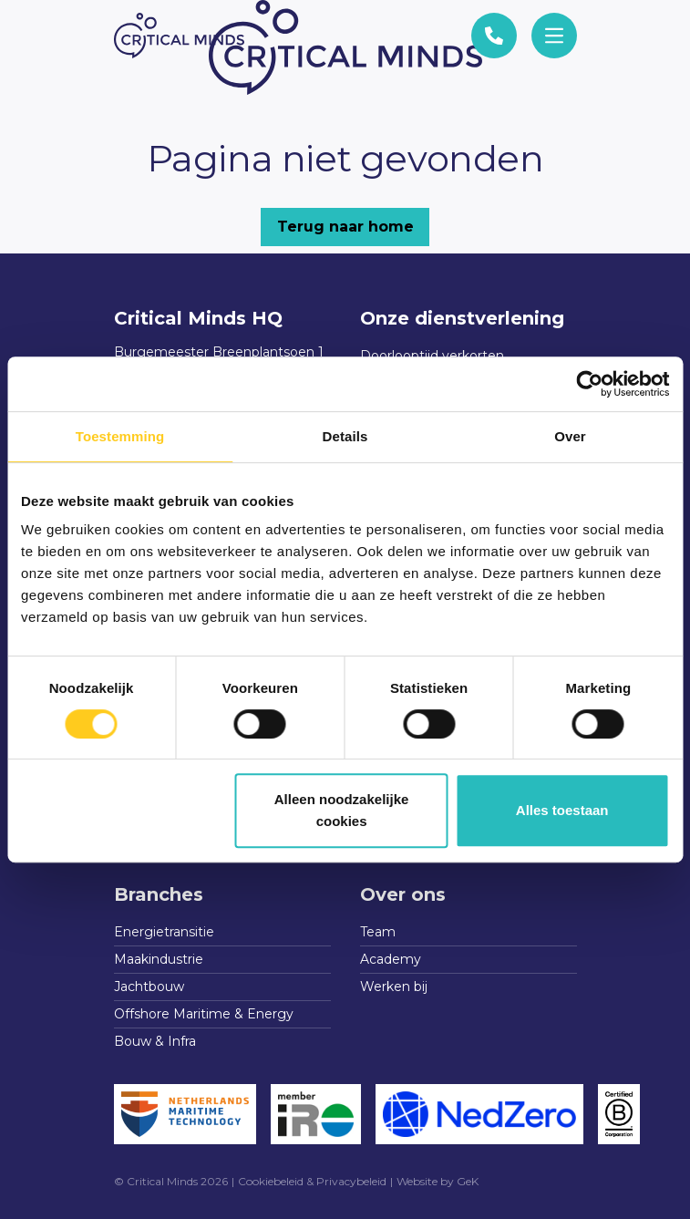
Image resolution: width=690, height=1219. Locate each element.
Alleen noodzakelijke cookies (341, 810)
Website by (437, 1181)
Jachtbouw (149, 986)
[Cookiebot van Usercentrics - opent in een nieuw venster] (589, 384)
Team (378, 932)
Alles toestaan (562, 810)
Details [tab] (345, 436)
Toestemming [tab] (120, 436)
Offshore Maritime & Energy (204, 1014)
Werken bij (393, 986)
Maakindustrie (158, 959)
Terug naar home (345, 226)
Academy (390, 959)
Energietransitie (164, 932)
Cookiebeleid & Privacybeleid (312, 1181)
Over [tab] (570, 436)
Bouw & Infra (155, 1041)
